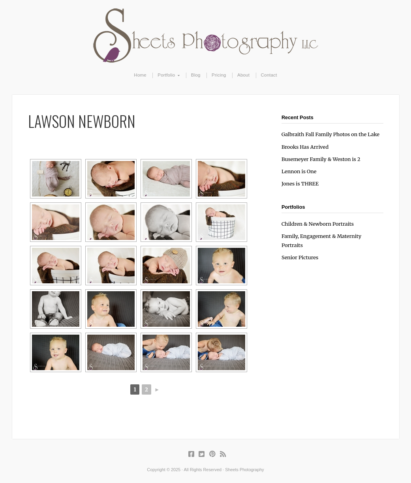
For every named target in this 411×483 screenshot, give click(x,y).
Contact (269, 75)
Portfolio (166, 75)
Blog (196, 75)
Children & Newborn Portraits (318, 224)
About (243, 75)
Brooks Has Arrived (305, 147)
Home (140, 75)
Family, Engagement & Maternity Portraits (321, 240)
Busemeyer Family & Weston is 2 (321, 159)
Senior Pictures (300, 257)
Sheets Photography (205, 35)
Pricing (219, 75)
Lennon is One (299, 171)
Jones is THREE (300, 183)
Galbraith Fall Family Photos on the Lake (330, 134)
